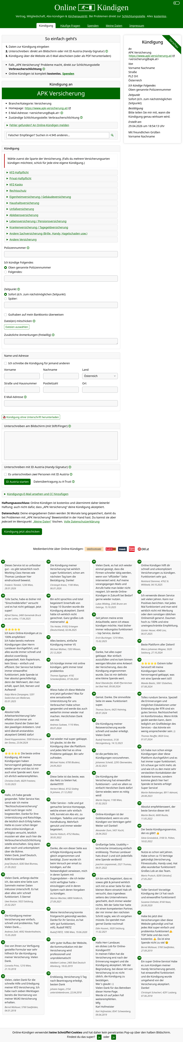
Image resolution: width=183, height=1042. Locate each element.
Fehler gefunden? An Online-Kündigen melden (39, 125)
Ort (84, 383)
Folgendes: (15, 272)
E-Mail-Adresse (13, 397)
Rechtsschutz (17, 191)
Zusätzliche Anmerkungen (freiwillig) (27, 335)
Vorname (10, 370)
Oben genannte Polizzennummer (29, 267)
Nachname (50, 370)
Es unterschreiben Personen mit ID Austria (38, 474)
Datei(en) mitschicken (18, 321)
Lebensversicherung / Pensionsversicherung (37, 221)
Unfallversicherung (21, 209)
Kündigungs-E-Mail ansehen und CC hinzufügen (37, 494)
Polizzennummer (15, 248)
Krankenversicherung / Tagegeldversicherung (38, 227)
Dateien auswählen (16, 327)
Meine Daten (114, 26)
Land (85, 370)
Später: (12, 298)
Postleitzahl (50, 383)
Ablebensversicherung (23, 215)
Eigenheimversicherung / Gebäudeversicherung (40, 197)
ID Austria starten (17, 482)
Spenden (93, 26)
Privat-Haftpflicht (20, 178)
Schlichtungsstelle (133, 16)
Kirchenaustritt (77, 16)
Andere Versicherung (22, 239)
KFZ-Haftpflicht (19, 172)
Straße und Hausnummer (20, 383)
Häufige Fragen (70, 26)
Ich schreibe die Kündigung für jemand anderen (39, 363)
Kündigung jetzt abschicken (22, 531)
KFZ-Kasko (16, 184)
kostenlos (160, 16)
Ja (99, 1037)
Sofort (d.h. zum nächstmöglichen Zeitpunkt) (37, 294)
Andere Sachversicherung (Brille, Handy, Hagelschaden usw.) (48, 233)
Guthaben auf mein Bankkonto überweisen (36, 314)
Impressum (136, 26)
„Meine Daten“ (42, 521)
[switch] (176, 3)
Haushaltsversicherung (24, 203)
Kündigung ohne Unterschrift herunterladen (32, 417)
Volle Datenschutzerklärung (82, 521)
